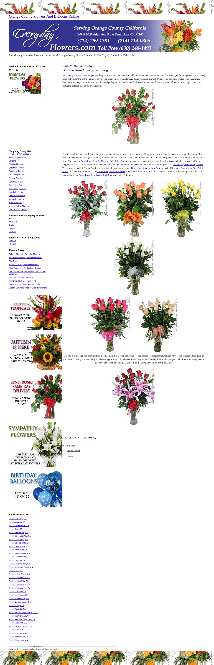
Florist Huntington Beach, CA (21, 567)
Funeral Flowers (15, 178)
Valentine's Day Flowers (19, 206)
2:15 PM (88, 438)
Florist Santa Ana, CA (18, 623)
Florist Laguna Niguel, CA (19, 585)
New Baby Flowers (16, 192)
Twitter (11, 225)
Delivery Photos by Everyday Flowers (24, 254)
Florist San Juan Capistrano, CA (22, 619)
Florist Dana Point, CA (18, 550)
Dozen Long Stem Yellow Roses (146, 168)
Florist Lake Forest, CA (18, 595)
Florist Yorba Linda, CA (18, 640)
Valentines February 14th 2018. (22, 277)
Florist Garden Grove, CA (19, 564)
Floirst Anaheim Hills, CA (19, 526)
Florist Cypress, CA (17, 546)
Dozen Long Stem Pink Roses (111, 171)
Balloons (12, 161)
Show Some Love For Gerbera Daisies (25, 268)
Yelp (10, 218)
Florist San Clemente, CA (19, 616)
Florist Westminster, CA (18, 637)
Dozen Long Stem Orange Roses (188, 164)
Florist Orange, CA (16, 606)
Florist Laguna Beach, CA (19, 578)
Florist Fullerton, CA (17, 560)
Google (12, 228)
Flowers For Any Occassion (20, 154)
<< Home (69, 456)
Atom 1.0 (12, 240)
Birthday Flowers (16, 164)
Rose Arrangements (17, 196)
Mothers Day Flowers (17, 189)
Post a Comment (73, 451)
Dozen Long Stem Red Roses (94, 161)
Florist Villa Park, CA (17, 633)
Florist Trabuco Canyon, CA (20, 626)
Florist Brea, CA (15, 529)
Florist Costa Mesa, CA (18, 540)
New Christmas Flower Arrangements (24, 284)
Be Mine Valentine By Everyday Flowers (25, 258)
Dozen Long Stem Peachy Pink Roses (96, 175)
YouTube (12, 232)
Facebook (13, 221)
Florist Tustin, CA (16, 630)
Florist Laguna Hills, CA (18, 581)
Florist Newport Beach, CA (20, 602)
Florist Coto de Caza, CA (19, 543)
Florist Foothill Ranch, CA (19, 553)
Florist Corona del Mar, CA (20, 536)
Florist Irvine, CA (16, 571)
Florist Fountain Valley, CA (19, 557)
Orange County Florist (18, 210)
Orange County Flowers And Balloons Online (44, 16)
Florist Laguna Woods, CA (19, 588)
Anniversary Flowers (17, 157)
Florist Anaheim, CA (17, 522)
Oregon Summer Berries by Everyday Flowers (28, 288)
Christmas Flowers (16, 168)
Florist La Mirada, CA (17, 592)
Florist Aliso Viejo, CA (18, 519)
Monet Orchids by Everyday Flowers (24, 265)
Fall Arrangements (16, 175)
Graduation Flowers (17, 185)
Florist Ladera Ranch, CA (19, 574)
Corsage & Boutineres (18, 171)
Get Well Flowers (16, 182)
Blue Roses (13, 261)
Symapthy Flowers (16, 199)
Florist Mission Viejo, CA (19, 599)
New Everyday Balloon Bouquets (22, 281)
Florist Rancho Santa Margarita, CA (23, 613)
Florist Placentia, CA (17, 609)
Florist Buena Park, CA (18, 533)
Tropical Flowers (15, 203)
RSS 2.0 (12, 244)
